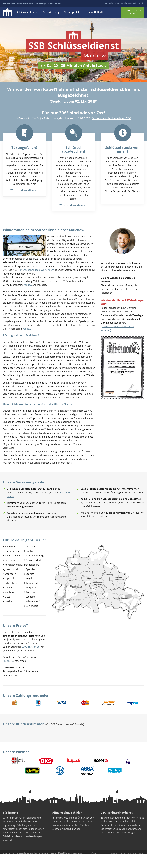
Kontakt (114, 850)
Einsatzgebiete (72, 12)
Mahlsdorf (9, 590)
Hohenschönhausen (29, 269)
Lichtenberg (10, 581)
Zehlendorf (32, 603)
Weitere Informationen (24, 190)
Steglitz (30, 572)
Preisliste (8, 658)
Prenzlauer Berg (35, 554)
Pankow (27, 284)
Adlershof (9, 545)
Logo (7, 12)
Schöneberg (32, 563)
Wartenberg (47, 269)
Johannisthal (11, 567)
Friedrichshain (12, 554)
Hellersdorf (10, 559)
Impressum (138, 850)
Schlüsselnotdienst (27, 12)
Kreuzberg (10, 572)
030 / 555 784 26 (101, 850)
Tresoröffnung (51, 12)
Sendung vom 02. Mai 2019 (73, 101)
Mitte (7, 594)
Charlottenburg (12, 550)
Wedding (31, 594)
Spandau (31, 567)
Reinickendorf (33, 559)
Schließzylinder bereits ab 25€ (111, 118)
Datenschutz (126, 850)
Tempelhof (32, 581)
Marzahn (9, 585)
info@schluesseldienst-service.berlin (126, 3)
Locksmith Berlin (94, 12)
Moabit (8, 598)
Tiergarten (31, 585)
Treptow (30, 590)
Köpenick (9, 576)
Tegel (29, 576)
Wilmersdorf (33, 598)
